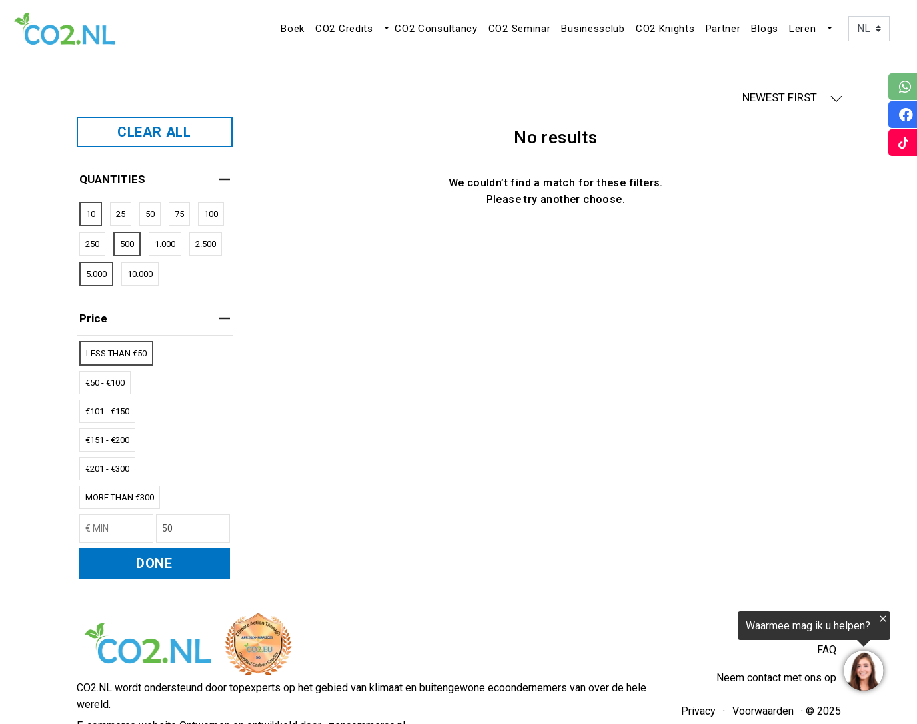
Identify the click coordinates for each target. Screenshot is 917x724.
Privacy (698, 711)
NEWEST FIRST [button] (792, 98)
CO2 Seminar (519, 29)
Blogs (764, 29)
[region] (753, 652)
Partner (723, 29)
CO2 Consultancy (436, 29)
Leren (802, 29)
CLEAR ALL (154, 132)
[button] (385, 29)
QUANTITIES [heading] (154, 179)
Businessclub (592, 29)
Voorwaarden (763, 711)
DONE (154, 563)
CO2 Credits (344, 29)
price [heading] (154, 318)
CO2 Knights (665, 29)
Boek (293, 29)
